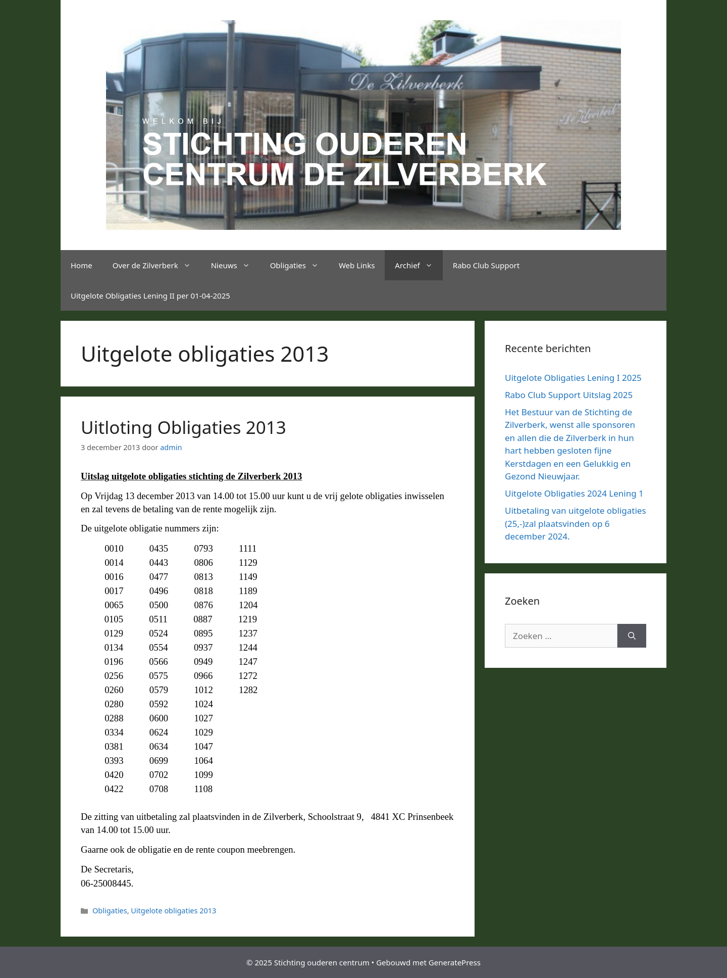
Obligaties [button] (299, 265)
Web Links (357, 265)
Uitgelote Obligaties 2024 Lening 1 (574, 493)
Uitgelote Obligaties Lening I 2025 (573, 377)
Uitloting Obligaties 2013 (183, 427)
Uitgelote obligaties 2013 (173, 910)
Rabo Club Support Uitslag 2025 (569, 395)
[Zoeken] (631, 636)
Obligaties (109, 910)
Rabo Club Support (486, 265)
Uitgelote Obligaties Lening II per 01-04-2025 (150, 295)
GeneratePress (455, 962)
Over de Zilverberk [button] (157, 265)
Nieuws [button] (235, 265)
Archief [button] (418, 265)
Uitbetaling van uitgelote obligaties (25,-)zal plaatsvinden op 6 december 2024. (575, 523)
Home (81, 265)
